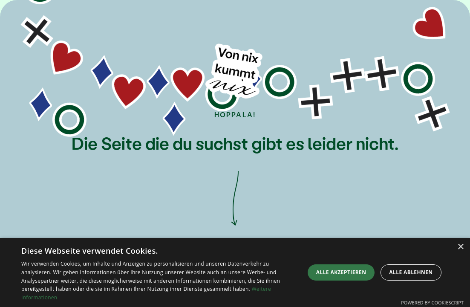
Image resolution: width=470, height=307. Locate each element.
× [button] (460, 247)
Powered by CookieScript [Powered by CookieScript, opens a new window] (432, 302)
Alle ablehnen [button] (411, 272)
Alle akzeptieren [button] (341, 272)
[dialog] (235, 272)
